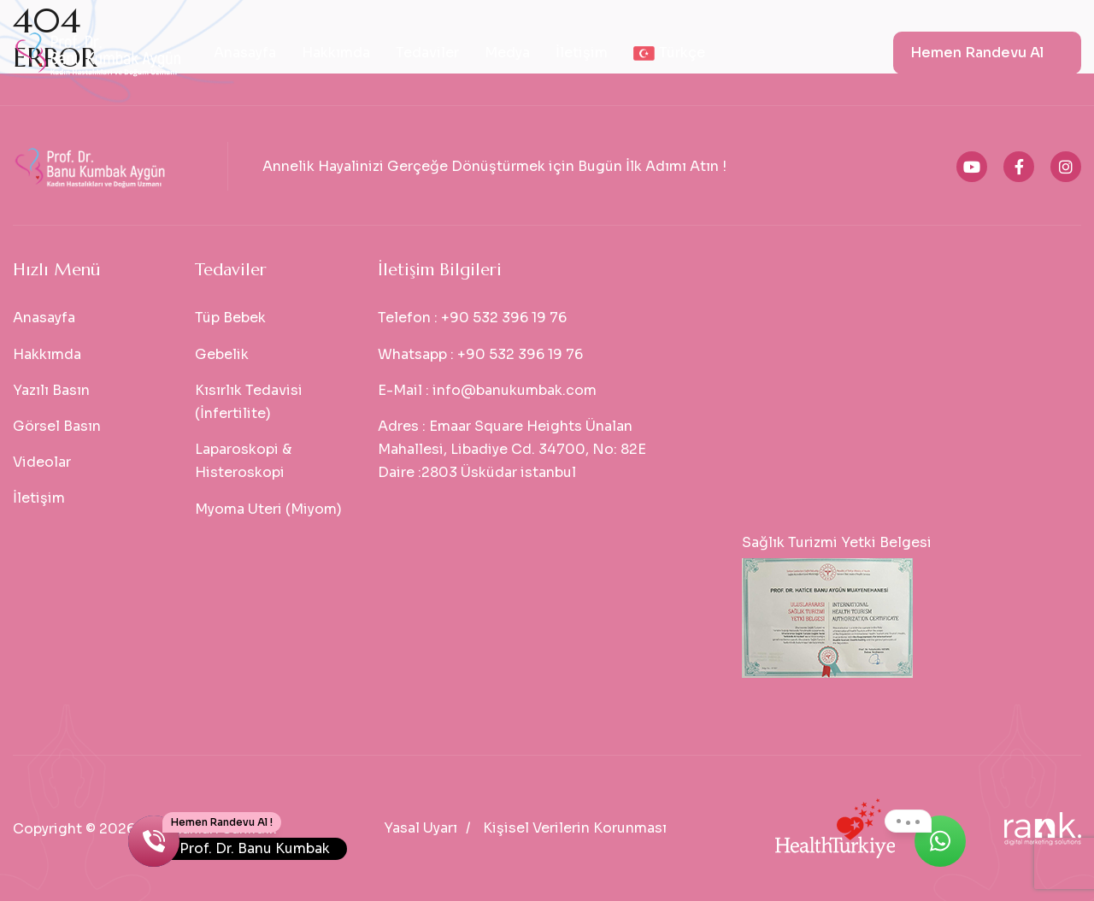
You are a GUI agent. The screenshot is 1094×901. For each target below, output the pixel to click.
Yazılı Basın (51, 390)
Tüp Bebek (230, 318)
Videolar (42, 462)
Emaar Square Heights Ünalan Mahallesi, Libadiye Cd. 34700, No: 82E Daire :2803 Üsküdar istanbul (512, 449)
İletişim (582, 53)
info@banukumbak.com (514, 390)
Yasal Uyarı (420, 828)
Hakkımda (336, 53)
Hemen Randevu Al (977, 53)
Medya (507, 53)
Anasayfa (245, 53)
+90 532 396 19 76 (504, 318)
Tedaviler (427, 53)
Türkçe (669, 53)
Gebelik (222, 354)
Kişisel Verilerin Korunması (575, 828)
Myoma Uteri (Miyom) (268, 509)
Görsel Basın (57, 426)
